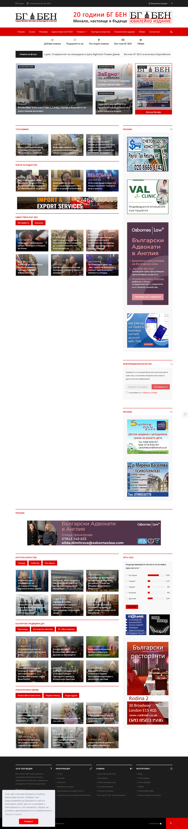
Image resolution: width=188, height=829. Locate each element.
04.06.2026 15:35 (59, 144)
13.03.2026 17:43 (24, 736)
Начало (21, 31)
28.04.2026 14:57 (59, 264)
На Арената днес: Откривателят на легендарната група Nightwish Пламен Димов (82, 54)
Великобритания (26, 67)
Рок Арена (50, 563)
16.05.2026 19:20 (59, 599)
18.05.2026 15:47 (24, 601)
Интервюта (23, 222)
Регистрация (143, 778)
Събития (35, 563)
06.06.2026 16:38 (59, 577)
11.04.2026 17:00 (59, 646)
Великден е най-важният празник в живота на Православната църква (99, 652)
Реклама (43, 31)
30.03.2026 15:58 (59, 668)
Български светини (43, 629)
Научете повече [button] (13, 814)
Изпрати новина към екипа (149, 795)
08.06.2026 (22, 104)
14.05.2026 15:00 (24, 712)
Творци (21, 563)
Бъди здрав (71, 695)
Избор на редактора (107, 782)
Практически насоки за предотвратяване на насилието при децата (29, 742)
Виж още (20, 789)
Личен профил (144, 782)
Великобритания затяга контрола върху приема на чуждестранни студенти (65, 150)
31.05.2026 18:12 (24, 240)
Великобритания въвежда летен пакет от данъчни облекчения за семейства (30, 150)
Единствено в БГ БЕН (62, 31)
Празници (23, 629)
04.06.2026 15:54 (24, 144)
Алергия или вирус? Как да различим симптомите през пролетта (101, 718)
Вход (140, 774)
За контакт (154, 31)
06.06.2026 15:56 (24, 177)
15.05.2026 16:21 (59, 237)
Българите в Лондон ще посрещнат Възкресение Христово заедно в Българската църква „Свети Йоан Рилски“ (31, 673)
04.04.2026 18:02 (59, 715)
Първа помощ (53, 695)
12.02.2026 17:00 (94, 739)
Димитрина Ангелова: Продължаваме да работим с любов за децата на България (67, 186)
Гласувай (132, 607)
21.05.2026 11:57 (24, 646)
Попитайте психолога (29, 695)
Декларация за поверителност (70, 791)
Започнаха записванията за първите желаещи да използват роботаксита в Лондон (114, 107)
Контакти (61, 782)
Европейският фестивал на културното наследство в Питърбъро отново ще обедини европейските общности (101, 583)
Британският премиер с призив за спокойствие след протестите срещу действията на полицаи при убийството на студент (101, 147)
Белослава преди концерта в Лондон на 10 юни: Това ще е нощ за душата (102, 186)
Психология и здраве (124, 31)
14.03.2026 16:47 (94, 668)
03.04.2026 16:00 (94, 712)
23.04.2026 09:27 (94, 261)
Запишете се (160, 387)
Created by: (155, 823)
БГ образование (66, 629)
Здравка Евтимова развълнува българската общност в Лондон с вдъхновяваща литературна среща (66, 607)
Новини (82, 31)
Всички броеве (153, 112)
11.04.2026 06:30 (24, 665)
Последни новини (105, 786)
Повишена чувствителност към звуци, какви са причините (30, 718)
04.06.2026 (141, 98)
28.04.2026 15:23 (24, 261)
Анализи (39, 222)
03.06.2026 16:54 (94, 574)
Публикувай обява (146, 791)
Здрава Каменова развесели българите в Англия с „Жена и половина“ (67, 270)
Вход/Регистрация (158, 3)
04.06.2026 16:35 (94, 180)
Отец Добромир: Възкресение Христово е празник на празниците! (64, 652)
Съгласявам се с (141, 392)
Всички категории (105, 791)
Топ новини (102, 778)
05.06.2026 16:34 (59, 180)
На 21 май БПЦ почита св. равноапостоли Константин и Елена (32, 652)
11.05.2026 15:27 (94, 601)
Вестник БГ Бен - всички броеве (111, 795)
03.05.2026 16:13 (94, 231)
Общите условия (150, 392)
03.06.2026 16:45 (94, 138)
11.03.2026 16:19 (59, 734)
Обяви (142, 31)
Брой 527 (142, 67)
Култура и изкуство (100, 31)
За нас (32, 31)
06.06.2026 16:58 (24, 577)
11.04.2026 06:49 (94, 646)
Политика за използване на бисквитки (73, 795)
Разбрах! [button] (28, 821)
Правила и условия (65, 786)
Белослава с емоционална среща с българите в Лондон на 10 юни (31, 246)
